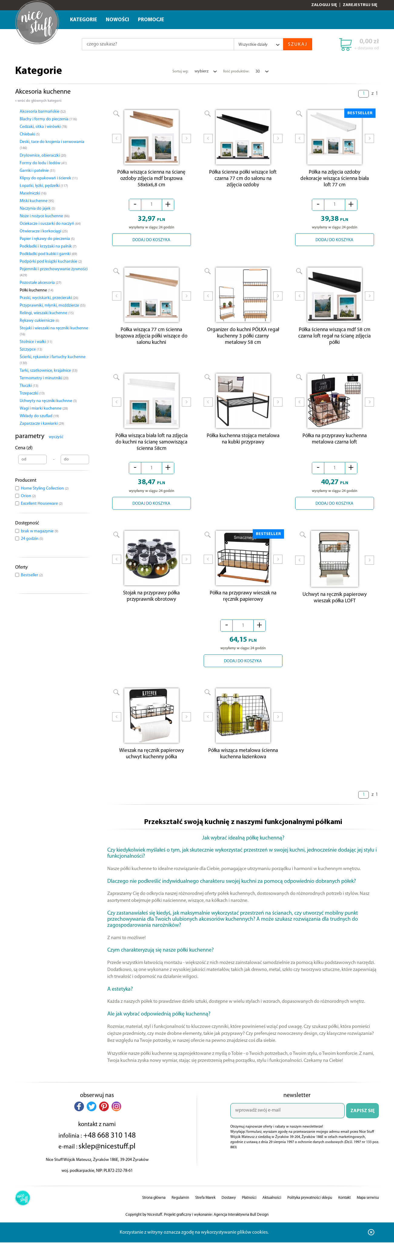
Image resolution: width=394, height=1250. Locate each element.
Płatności (249, 1205)
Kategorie (83, 19)
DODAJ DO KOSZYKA (151, 241)
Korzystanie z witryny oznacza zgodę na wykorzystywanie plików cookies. (194, 1240)
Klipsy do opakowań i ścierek (49, 178)
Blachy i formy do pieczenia (48, 119)
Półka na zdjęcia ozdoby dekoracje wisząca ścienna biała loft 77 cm (334, 180)
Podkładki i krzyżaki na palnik (48, 246)
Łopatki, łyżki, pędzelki (44, 186)
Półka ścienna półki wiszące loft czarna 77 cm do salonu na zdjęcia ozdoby (243, 180)
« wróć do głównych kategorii (38, 101)
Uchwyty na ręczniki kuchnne (48, 401)
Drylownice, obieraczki (43, 155)
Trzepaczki (32, 393)
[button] (79, 1114)
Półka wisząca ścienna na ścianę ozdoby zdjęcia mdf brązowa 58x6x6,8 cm (151, 180)
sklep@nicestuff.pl (106, 1154)
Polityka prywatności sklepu (309, 1205)
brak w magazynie (39, 531)
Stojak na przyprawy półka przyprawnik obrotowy (151, 602)
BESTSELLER (359, 113)
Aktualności (271, 1205)
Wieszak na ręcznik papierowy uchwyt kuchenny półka (151, 761)
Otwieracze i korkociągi (44, 231)
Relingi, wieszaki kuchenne (47, 313)
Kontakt (344, 1205)
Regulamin (180, 1205)
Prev (116, 142)
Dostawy (229, 1205)
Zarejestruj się (360, 5)
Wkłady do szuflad (39, 416)
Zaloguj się (324, 5)
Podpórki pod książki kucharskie (51, 261)
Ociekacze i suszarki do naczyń (50, 223)
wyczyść (56, 437)
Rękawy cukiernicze (39, 320)
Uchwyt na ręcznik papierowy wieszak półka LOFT (334, 604)
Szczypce (31, 349)
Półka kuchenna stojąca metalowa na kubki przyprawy (243, 443)
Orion (28, 496)
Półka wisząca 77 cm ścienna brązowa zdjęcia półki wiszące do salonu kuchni (151, 339)
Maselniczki (33, 193)
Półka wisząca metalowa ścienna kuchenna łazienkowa (243, 761)
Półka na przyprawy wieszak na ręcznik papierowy (243, 602)
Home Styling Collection (44, 488)
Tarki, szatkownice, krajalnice (48, 370)
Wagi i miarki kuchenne (44, 408)
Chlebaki (30, 134)
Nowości (117, 19)
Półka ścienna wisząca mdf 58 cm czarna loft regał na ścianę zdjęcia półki (334, 339)
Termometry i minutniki (44, 378)
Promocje (151, 19)
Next (186, 142)
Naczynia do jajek (37, 208)
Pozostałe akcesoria (40, 283)
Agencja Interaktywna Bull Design (241, 1222)
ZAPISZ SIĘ (362, 1118)
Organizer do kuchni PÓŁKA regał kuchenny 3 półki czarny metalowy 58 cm (243, 339)
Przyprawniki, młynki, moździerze (52, 305)
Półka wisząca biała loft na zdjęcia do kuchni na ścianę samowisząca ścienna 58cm (151, 447)
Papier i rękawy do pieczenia (47, 239)
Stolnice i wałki (36, 342)
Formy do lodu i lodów (43, 163)
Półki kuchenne (36, 290)
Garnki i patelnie (37, 170)
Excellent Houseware (41, 503)
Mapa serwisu (368, 1205)
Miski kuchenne (37, 201)
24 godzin (32, 539)
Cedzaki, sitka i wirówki (43, 127)
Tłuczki (29, 386)
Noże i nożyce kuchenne (44, 216)
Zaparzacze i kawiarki (42, 423)
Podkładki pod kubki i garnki (48, 254)
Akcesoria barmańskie (43, 111)
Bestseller (32, 575)
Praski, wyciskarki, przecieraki (49, 298)
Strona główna (153, 1205)
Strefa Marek (205, 1205)
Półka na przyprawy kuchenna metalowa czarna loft (334, 443)
